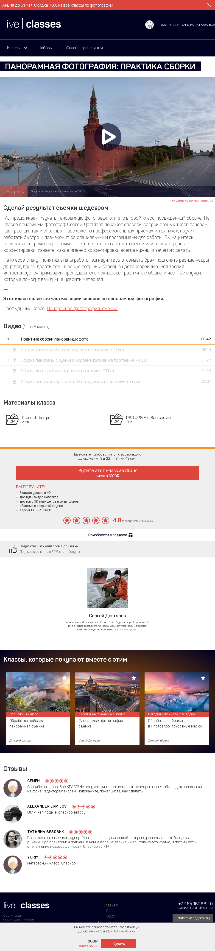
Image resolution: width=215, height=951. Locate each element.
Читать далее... (129, 629)
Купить (119, 944)
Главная (111, 905)
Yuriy (33, 857)
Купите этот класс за (108, 473)
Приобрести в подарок (107, 535)
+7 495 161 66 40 (195, 903)
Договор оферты (111, 922)
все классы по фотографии (88, 5)
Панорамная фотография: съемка (82, 308)
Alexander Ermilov (47, 806)
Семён (33, 781)
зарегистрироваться (198, 24)
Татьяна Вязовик (45, 832)
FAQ (110, 916)
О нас (111, 911)
